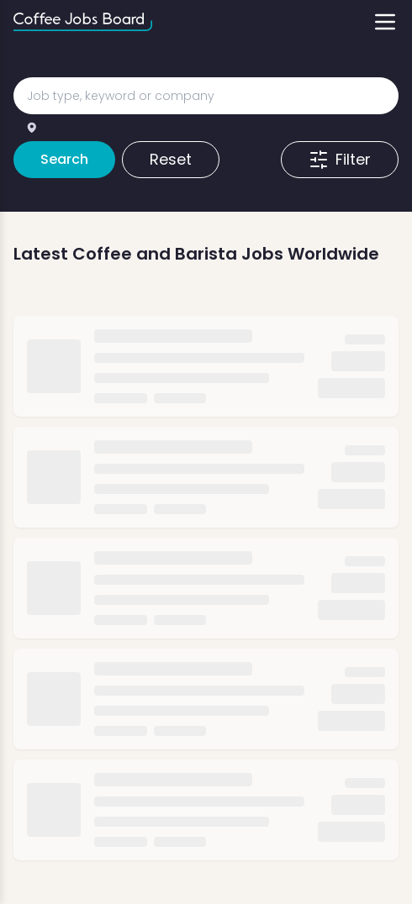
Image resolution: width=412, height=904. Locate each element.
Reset (171, 159)
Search (64, 159)
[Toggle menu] (385, 21)
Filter (340, 159)
